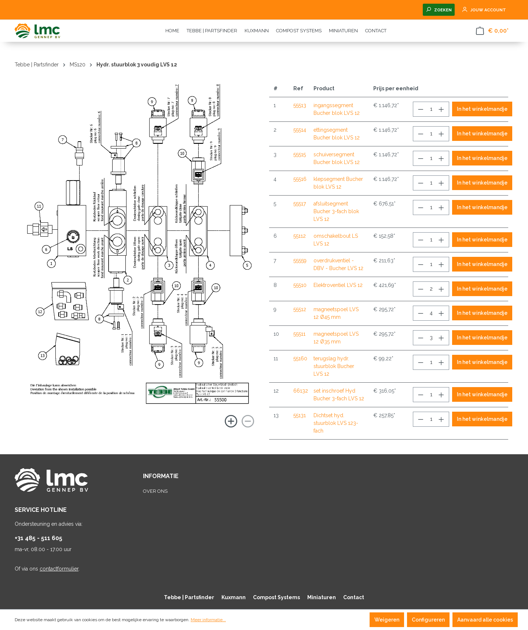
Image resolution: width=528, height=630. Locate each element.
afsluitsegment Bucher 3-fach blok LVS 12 (336, 211)
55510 (300, 285)
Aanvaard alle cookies (485, 620)
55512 (299, 309)
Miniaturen (321, 597)
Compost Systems (276, 597)
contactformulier (59, 569)
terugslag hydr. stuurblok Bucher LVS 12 (334, 366)
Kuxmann (233, 597)
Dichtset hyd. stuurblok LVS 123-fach (336, 423)
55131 (299, 415)
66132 (300, 391)
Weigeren (386, 620)
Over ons (155, 491)
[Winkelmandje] (492, 30)
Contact (353, 597)
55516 (300, 179)
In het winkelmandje (482, 109)
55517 (299, 204)
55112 (299, 236)
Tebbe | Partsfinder (189, 597)
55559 (300, 260)
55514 (299, 130)
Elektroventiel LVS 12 (338, 285)
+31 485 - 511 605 (38, 538)
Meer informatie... (208, 619)
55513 (299, 105)
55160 (300, 358)
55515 (299, 154)
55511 (299, 334)
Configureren (428, 620)
